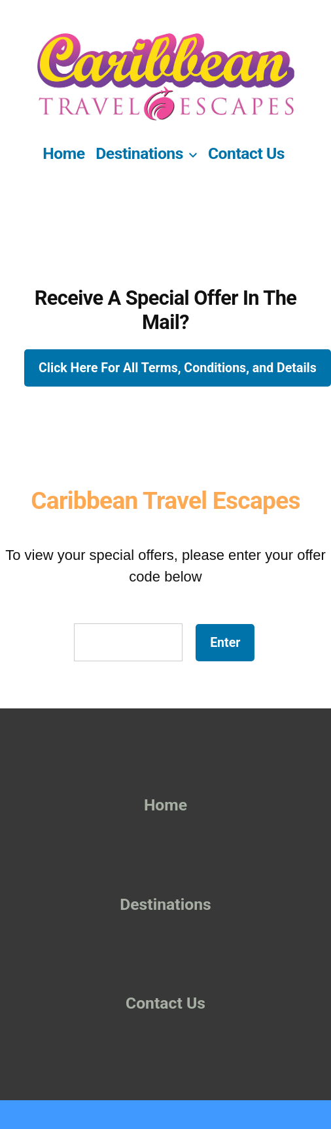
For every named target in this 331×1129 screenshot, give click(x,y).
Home (63, 153)
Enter (225, 642)
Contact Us (246, 153)
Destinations (139, 153)
